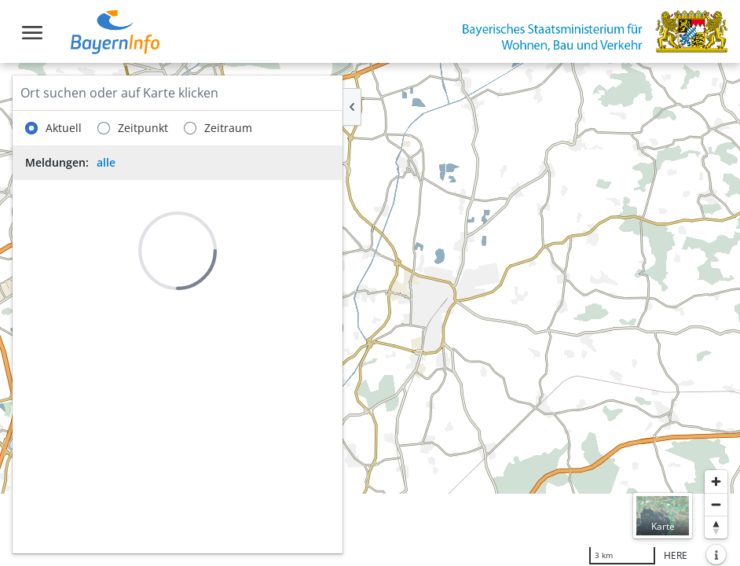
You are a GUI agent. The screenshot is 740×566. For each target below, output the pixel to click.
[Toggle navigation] (32, 32)
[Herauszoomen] (716, 504)
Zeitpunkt (132, 128)
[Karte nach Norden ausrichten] (716, 527)
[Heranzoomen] (716, 481)
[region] (370, 314)
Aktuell (53, 128)
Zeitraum (218, 128)
